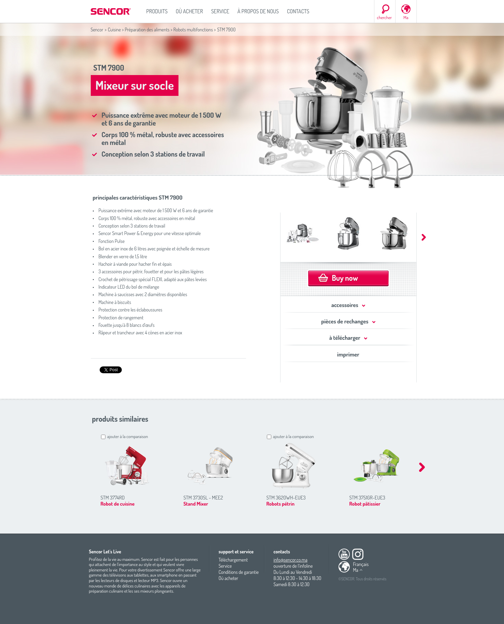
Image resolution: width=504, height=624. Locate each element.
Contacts (298, 11)
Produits (157, 11)
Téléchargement (233, 560)
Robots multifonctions (193, 29)
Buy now (345, 277)
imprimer (348, 354)
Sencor (97, 29)
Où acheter (189, 11)
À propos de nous (258, 11)
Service (220, 11)
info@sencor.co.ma (290, 560)
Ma (405, 17)
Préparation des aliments (147, 29)
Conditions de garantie (239, 572)
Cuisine (114, 29)
